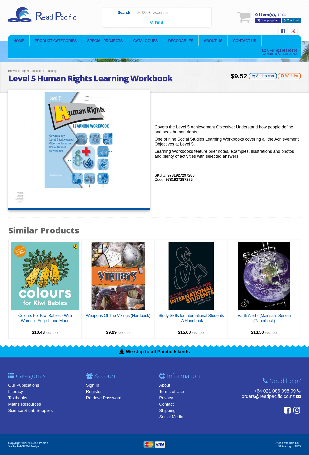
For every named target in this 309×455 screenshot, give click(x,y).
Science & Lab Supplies (30, 410)
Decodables (180, 41)
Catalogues (145, 41)
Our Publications (23, 385)
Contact (166, 404)
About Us (213, 41)
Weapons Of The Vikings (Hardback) (118, 315)
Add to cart (263, 76)
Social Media (171, 417)
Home (18, 41)
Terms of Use (171, 391)
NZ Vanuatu (279, 52)
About (164, 385)
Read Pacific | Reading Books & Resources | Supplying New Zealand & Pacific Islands (43, 17)
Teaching (51, 71)
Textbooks (17, 398)
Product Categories (56, 41)
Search (113, 18)
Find (200, 17)
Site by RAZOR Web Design (23, 446)
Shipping (167, 410)
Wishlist (289, 76)
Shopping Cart (268, 20)
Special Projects (105, 41)
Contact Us (244, 41)
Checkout (291, 20)
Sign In (92, 385)
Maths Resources (24, 404)
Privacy (166, 398)
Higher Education (31, 71)
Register (94, 391)
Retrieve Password (103, 398)
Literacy (15, 391)
